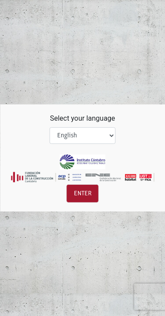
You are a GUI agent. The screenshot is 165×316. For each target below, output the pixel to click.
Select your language (82, 118)
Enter (83, 193)
